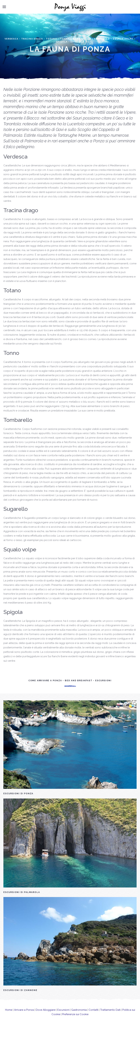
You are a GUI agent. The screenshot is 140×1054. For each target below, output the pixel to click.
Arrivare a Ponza (24, 1017)
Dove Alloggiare (45, 1017)
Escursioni (63, 1017)
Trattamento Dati (110, 1017)
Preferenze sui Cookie (75, 1022)
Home (8, 1017)
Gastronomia (79, 1017)
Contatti (93, 1017)
